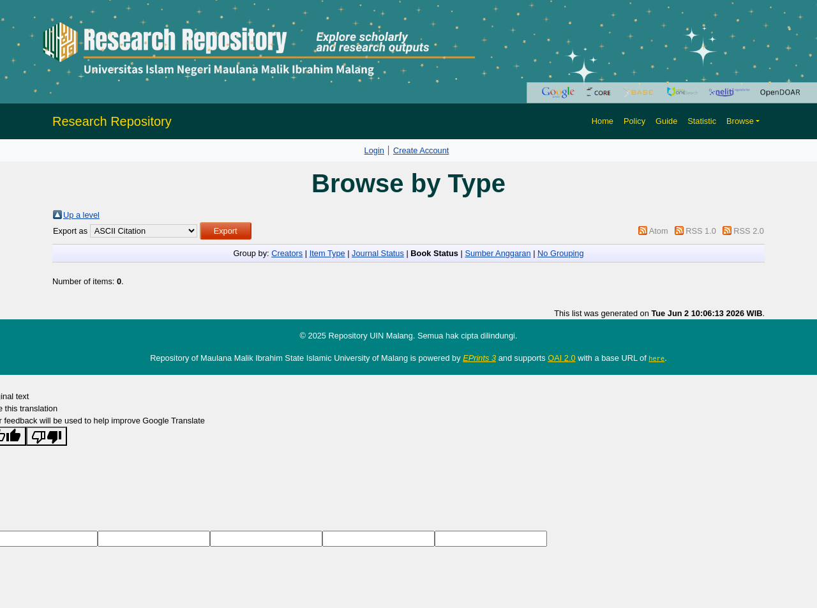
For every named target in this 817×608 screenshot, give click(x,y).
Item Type (327, 253)
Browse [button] (740, 121)
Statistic (701, 121)
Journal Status (378, 253)
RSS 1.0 (701, 231)
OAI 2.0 (561, 358)
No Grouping (560, 253)
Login (374, 150)
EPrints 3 (479, 358)
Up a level (81, 215)
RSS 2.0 (748, 231)
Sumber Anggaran (497, 253)
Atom (658, 231)
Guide (666, 121)
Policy (634, 121)
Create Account (421, 150)
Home (602, 121)
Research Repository (112, 121)
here (656, 358)
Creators (287, 253)
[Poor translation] (46, 436)
